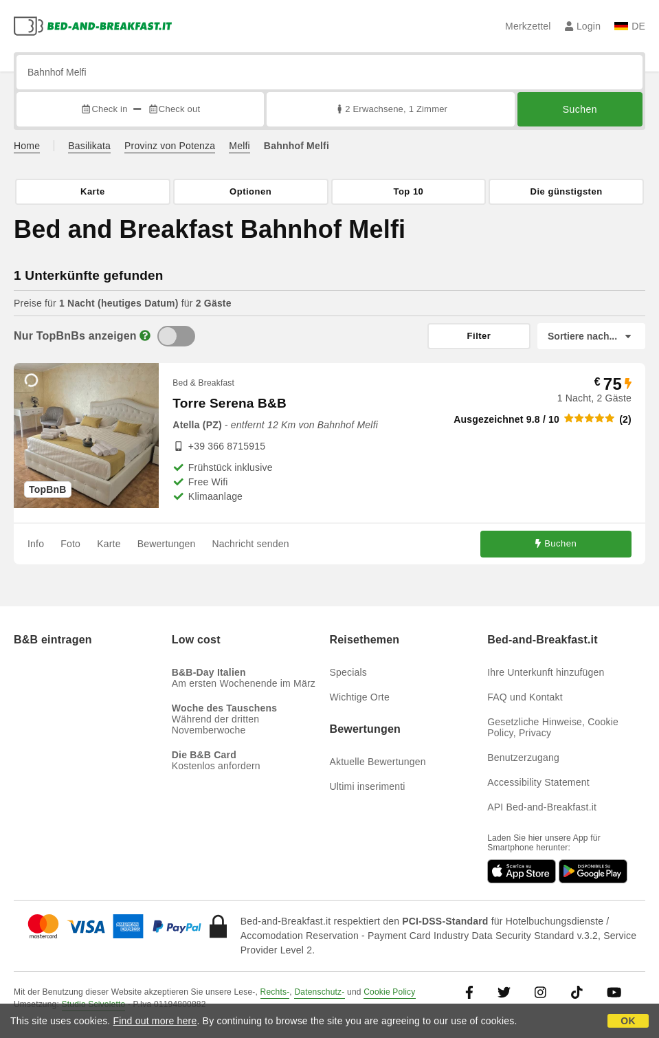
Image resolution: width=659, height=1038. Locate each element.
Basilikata (89, 145)
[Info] (144, 336)
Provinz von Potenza (169, 145)
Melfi (239, 145)
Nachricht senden (250, 543)
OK (628, 1020)
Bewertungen (166, 543)
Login (583, 26)
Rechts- (275, 992)
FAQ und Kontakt (525, 697)
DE (629, 26)
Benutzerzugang (523, 757)
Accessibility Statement (538, 782)
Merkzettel (528, 26)
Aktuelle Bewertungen (378, 761)
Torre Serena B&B (229, 403)
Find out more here (155, 1020)
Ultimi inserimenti (367, 786)
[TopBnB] (176, 336)
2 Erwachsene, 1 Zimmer (390, 109)
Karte (108, 543)
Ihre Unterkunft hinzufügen (545, 672)
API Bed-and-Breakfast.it (541, 807)
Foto (70, 543)
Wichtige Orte (360, 697)
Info (35, 543)
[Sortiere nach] (591, 336)
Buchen (556, 544)
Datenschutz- (319, 992)
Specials (349, 672)
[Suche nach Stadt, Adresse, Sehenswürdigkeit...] (329, 72)
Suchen (580, 109)
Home (27, 145)
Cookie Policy (389, 992)
